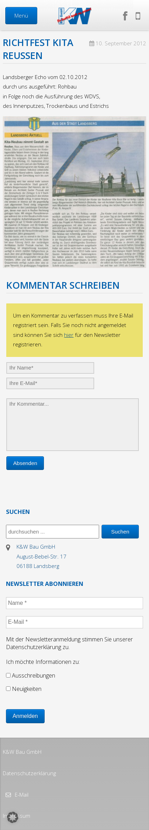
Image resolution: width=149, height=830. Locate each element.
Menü (21, 15)
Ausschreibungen (30, 675)
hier (68, 334)
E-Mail (20, 794)
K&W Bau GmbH (22, 751)
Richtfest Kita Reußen (38, 49)
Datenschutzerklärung (29, 773)
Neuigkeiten (23, 689)
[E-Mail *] (74, 622)
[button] (12, 817)
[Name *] (74, 603)
